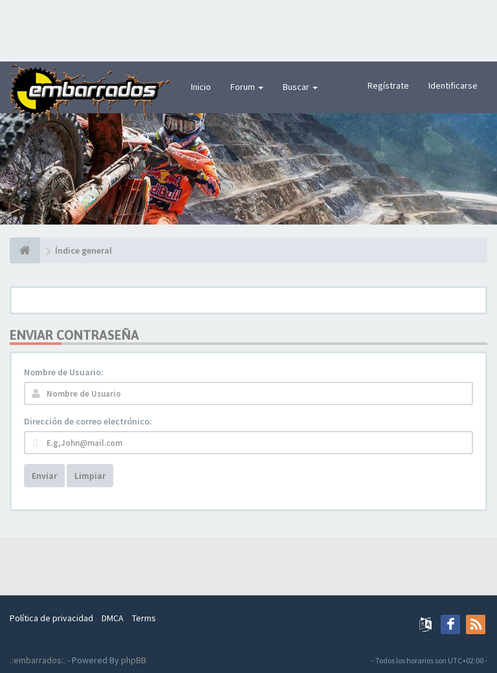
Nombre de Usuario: (64, 372)
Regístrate (388, 85)
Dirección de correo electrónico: (88, 421)
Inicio (201, 87)
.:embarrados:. (37, 660)
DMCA (113, 618)
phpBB (133, 660)
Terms (144, 618)
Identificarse (453, 85)
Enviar (44, 475)
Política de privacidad (51, 618)
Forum (246, 87)
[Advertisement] (248, 29)
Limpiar (89, 475)
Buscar (300, 87)
